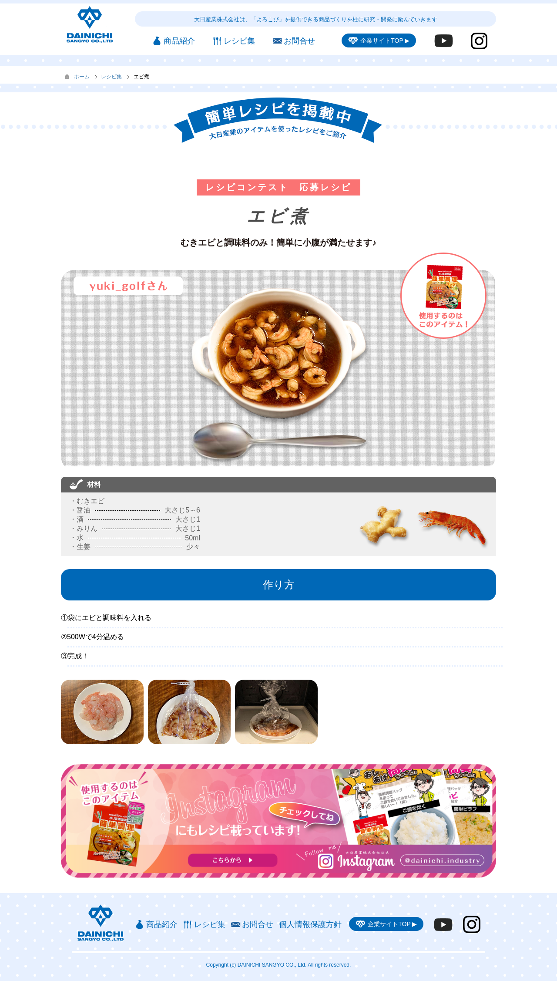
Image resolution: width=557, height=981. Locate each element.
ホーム (82, 77)
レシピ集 (111, 77)
